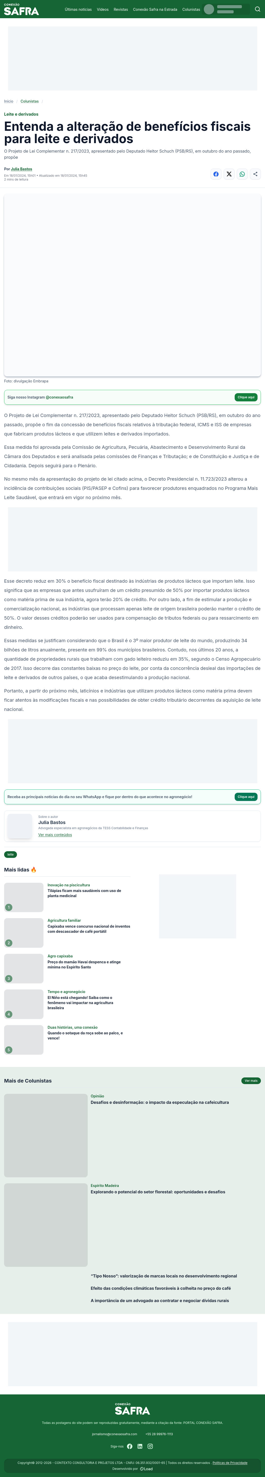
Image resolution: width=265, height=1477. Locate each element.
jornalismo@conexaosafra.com (114, 1434)
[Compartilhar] (255, 174)
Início (8, 101)
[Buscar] (257, 9)
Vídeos (103, 9)
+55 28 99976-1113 (159, 1434)
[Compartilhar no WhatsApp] (242, 174)
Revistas (121, 9)
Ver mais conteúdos (55, 834)
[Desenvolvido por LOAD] (146, 1469)
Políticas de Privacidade (230, 1463)
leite (10, 854)
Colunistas (191, 9)
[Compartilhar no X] (229, 174)
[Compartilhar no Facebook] (216, 174)
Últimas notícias (78, 9)
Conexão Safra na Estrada (155, 9)
